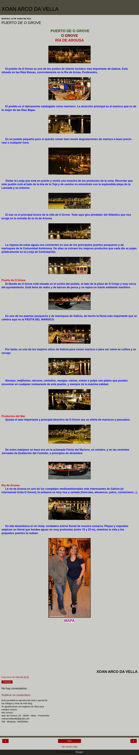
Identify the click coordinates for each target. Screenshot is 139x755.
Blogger (79, 752)
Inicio (69, 741)
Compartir (7, 682)
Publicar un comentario (16, 695)
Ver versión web (69, 746)
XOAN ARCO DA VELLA (30, 9)
